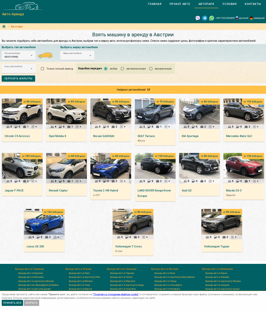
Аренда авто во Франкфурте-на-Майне (38, 285)
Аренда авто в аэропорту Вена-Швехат (174, 277)
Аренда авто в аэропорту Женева (223, 281)
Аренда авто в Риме (79, 273)
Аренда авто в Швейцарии (217, 268)
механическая (163, 68)
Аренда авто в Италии (78, 268)
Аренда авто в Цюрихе (217, 285)
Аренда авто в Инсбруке (167, 289)
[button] (19, 55)
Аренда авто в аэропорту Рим (84, 277)
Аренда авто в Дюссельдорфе (34, 289)
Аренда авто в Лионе (121, 277)
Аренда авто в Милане (80, 281)
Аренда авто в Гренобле (123, 289)
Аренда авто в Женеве (217, 277)
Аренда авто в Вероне (80, 289)
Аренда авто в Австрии (164, 268)
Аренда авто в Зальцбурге (168, 285)
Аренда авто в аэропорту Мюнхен (36, 281)
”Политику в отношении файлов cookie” (116, 294)
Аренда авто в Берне (216, 273)
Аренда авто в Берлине (30, 273)
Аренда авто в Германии (29, 268)
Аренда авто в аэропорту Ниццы (127, 285)
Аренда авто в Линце (165, 281)
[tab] (155, 4)
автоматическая (136, 68)
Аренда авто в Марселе (122, 281)
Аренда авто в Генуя (79, 285)
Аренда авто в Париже (122, 273)
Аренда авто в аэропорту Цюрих (222, 289)
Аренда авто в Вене (164, 273)
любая (113, 68)
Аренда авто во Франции (121, 268)
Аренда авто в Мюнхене (31, 277)
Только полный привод (59, 68)
